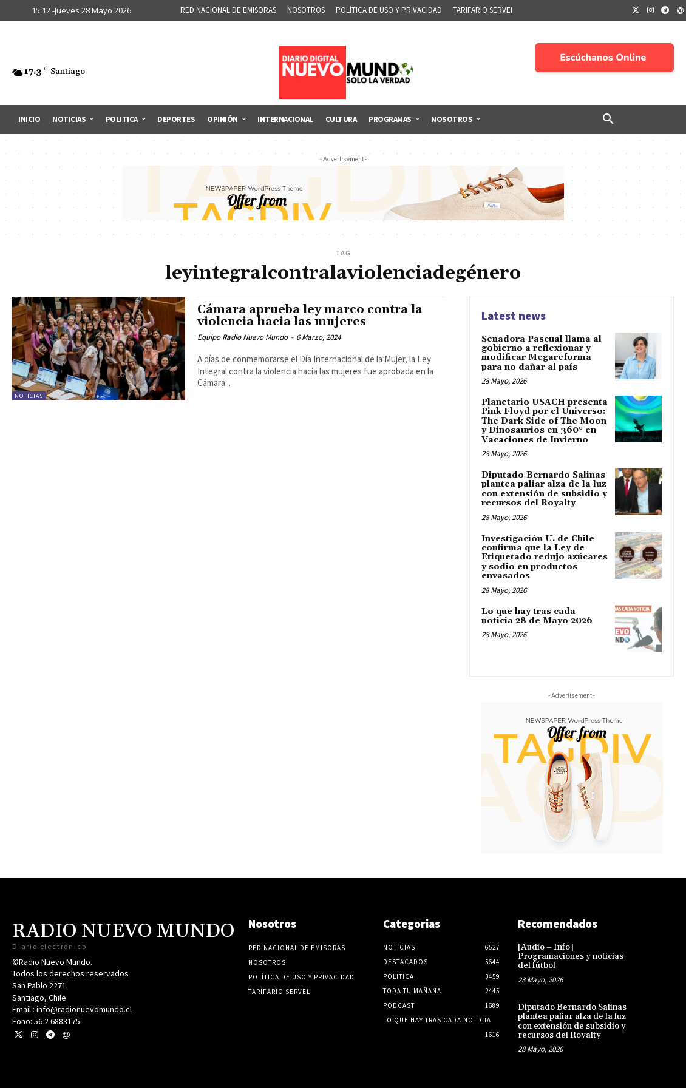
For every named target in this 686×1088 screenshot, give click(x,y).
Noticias (29, 396)
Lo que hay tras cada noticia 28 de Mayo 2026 (537, 616)
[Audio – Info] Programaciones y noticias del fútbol (570, 956)
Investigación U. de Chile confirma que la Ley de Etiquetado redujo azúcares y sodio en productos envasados (544, 557)
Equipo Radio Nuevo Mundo (242, 337)
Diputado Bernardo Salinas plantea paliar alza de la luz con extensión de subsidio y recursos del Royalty (544, 489)
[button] (608, 119)
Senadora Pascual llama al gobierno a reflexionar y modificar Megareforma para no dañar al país (541, 353)
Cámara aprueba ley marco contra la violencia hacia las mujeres (310, 315)
